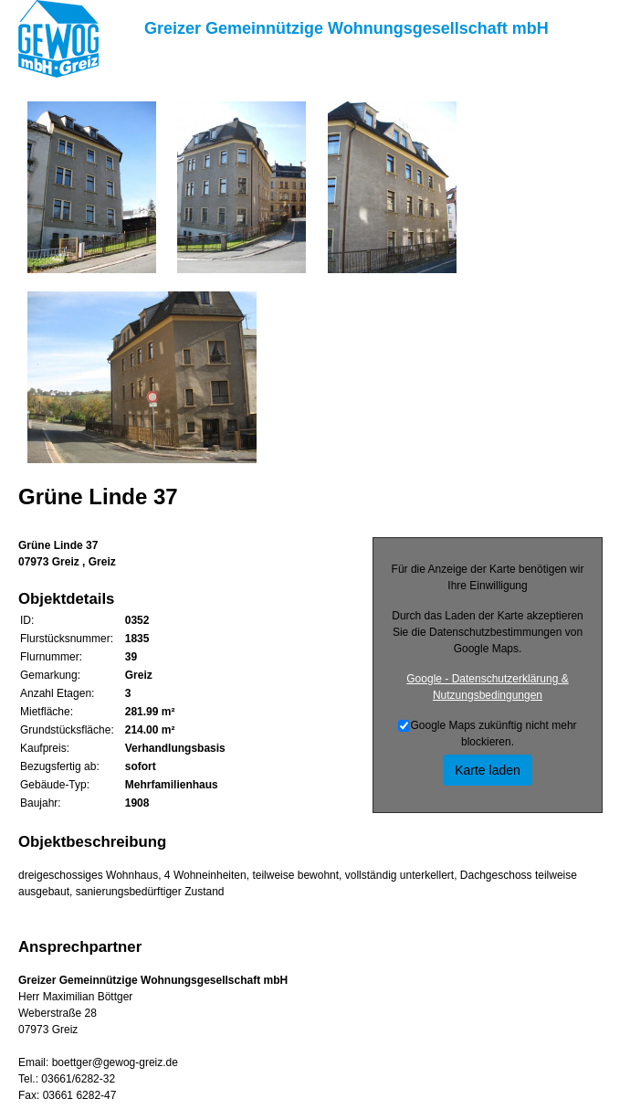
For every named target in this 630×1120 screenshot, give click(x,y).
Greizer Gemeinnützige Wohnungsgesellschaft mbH (346, 28)
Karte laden (487, 770)
